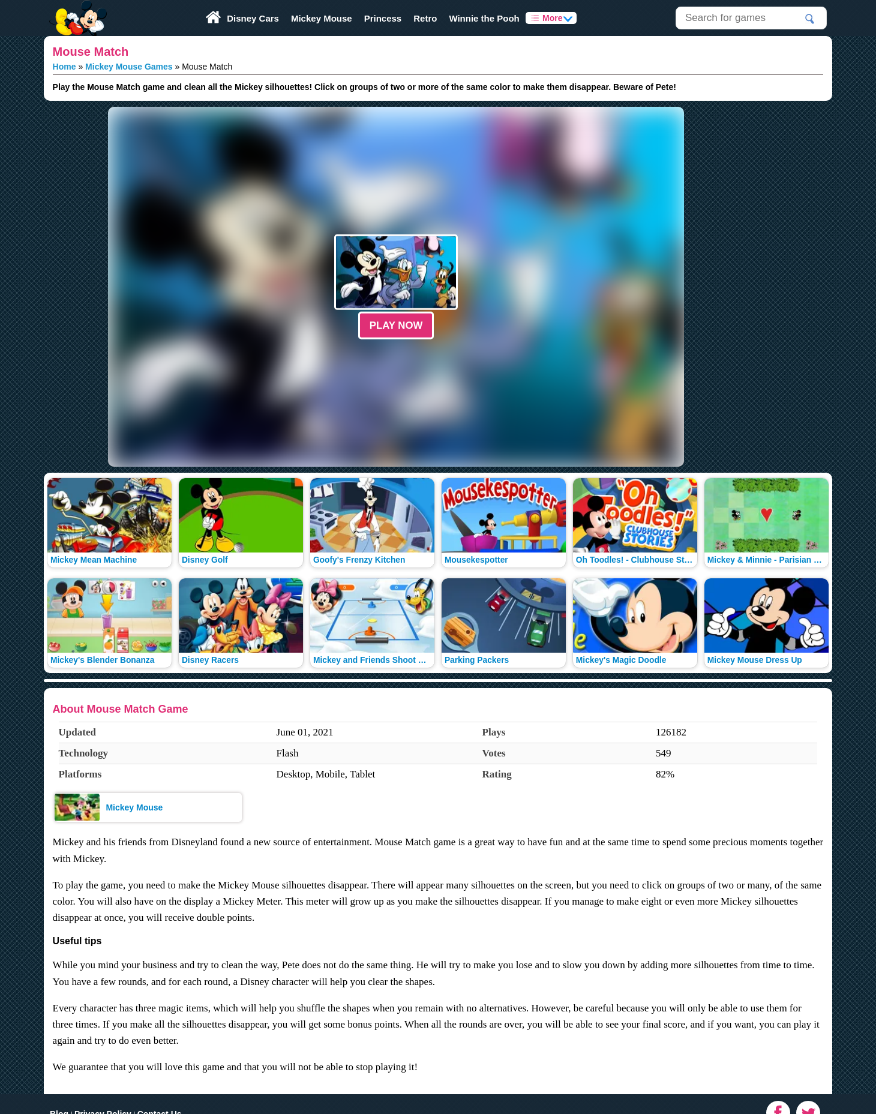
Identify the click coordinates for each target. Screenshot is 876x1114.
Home (64, 66)
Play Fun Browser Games (76, 8)
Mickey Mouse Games (129, 66)
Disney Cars (253, 18)
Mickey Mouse (321, 18)
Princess (383, 18)
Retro (425, 18)
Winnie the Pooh (484, 18)
